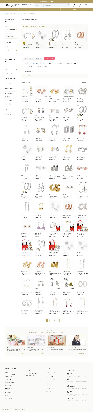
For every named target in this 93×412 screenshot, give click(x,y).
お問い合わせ (49, 383)
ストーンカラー (8, 54)
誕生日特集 (7, 96)
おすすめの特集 (8, 93)
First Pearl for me (66, 271)
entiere (64, 136)
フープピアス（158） (59, 63)
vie (49, 194)
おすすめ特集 (8, 392)
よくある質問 (49, 377)
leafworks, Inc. (88, 409)
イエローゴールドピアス (54, 99)
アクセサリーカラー (9, 73)
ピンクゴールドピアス (26, 234)
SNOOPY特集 (8, 104)
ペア (47, 9)
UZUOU (64, 156)
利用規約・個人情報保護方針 (8, 409)
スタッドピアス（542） (71, 63)
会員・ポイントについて (52, 372)
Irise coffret (23, 233)
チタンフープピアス (81, 215)
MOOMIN (23, 136)
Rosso (63, 44)
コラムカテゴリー (9, 114)
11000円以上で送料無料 (46, 1)
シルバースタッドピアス (82, 176)
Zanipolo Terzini (38, 213)
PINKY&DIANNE (66, 117)
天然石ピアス (38, 234)
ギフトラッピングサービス (32, 373)
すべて (25, 58)
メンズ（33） (39, 58)
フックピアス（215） (28, 66)
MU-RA (78, 175)
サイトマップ (49, 381)
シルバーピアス (26, 45)
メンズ (74, 9)
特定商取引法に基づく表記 (19, 409)
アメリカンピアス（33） (41, 66)
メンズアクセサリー (9, 36)
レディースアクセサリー (10, 29)
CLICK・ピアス (38, 175)
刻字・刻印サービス (30, 376)
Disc (50, 44)
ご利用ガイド (49, 374)
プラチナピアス (38, 311)
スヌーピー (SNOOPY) (27, 44)
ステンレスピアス (53, 45)
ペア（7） (31, 58)
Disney (36, 98)
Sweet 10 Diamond (39, 310)
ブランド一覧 (8, 83)
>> (62, 320)
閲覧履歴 (48, 391)
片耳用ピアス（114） (46, 63)
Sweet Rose (79, 98)
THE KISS (38, 44)
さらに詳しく (27, 76)
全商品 (6, 26)
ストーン (7, 50)
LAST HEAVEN (38, 233)
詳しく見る (21, 353)
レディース (18, 9)
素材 (6, 69)
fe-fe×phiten (79, 213)
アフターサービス (50, 379)
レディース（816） (49, 58)
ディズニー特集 (8, 100)
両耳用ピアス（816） (34, 63)
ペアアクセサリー (9, 33)
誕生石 (6, 46)
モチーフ (7, 66)
